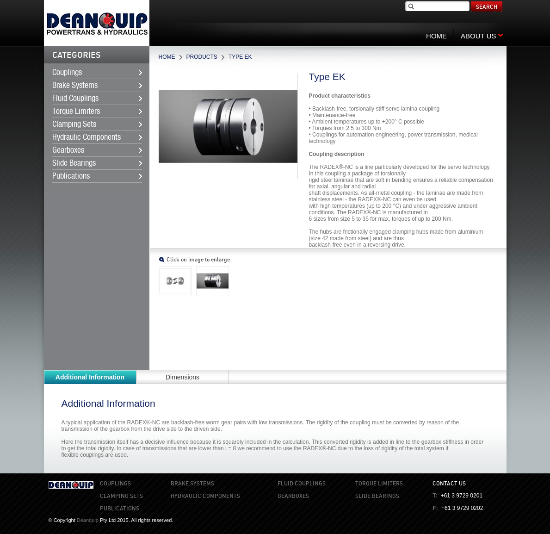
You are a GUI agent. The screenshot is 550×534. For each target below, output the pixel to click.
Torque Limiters (76, 111)
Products (201, 57)
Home (167, 57)
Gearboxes (68, 150)
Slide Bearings (74, 163)
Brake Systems (75, 85)
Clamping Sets (74, 124)
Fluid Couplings (75, 98)
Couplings (67, 72)
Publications (71, 176)
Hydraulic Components (86, 137)
